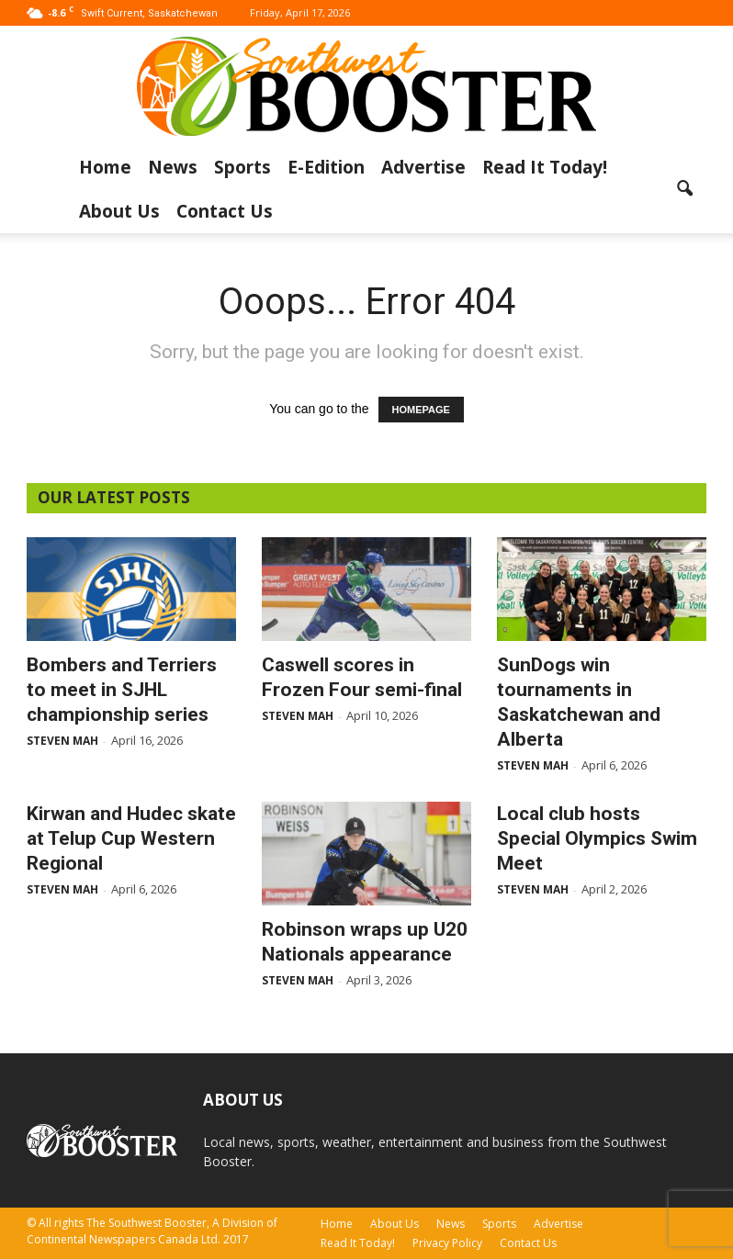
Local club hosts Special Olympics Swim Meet (597, 838)
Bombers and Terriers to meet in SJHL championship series (122, 689)
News (172, 167)
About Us (119, 211)
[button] (684, 189)
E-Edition (326, 167)
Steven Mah (62, 740)
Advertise (423, 167)
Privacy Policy (447, 1243)
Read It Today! (544, 167)
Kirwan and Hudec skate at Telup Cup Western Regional (131, 838)
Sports (242, 167)
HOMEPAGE (421, 409)
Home (105, 167)
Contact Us (224, 211)
